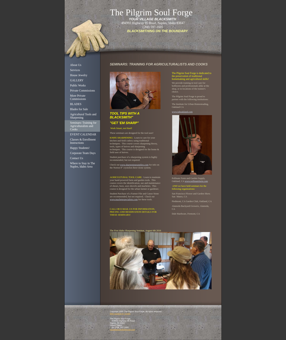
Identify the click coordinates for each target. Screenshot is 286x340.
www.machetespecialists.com (124, 199)
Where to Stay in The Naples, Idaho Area (82, 165)
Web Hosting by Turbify (120, 314)
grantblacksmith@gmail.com (122, 329)
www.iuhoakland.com (182, 111)
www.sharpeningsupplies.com (134, 164)
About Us (75, 65)
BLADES (75, 104)
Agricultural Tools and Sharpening (83, 116)
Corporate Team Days (83, 153)
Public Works (78, 85)
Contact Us (76, 158)
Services (75, 70)
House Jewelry (78, 75)
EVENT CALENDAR (83, 134)
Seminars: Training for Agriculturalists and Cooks (83, 126)
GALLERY (77, 80)
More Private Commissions (78, 97)
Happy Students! (80, 147)
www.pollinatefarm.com (196, 181)
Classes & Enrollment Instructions (83, 141)
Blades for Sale (79, 109)
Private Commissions (82, 90)
